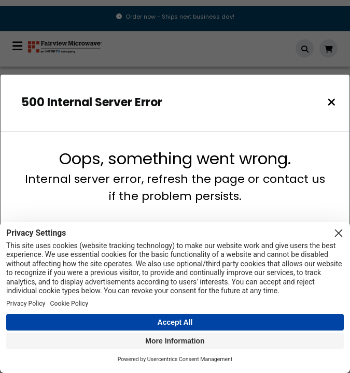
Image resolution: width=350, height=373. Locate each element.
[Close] (331, 102)
